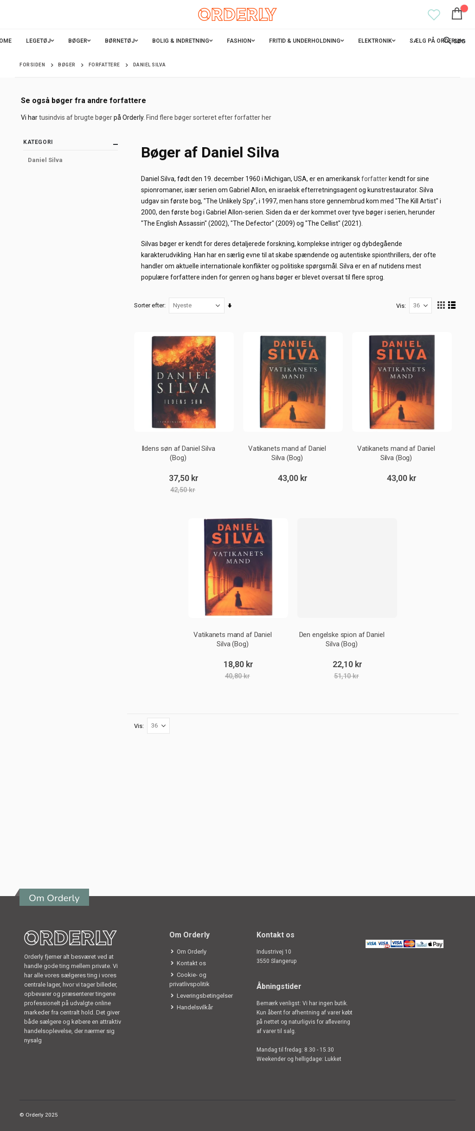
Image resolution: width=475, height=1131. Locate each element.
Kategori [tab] (70, 144)
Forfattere (104, 65)
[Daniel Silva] (70, 160)
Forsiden (32, 64)
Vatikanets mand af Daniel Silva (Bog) (287, 453)
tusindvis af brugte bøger (75, 117)
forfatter (375, 178)
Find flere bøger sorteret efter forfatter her (208, 117)
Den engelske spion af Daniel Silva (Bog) (342, 639)
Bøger (67, 65)
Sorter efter (150, 305)
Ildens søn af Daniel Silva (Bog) (178, 453)
